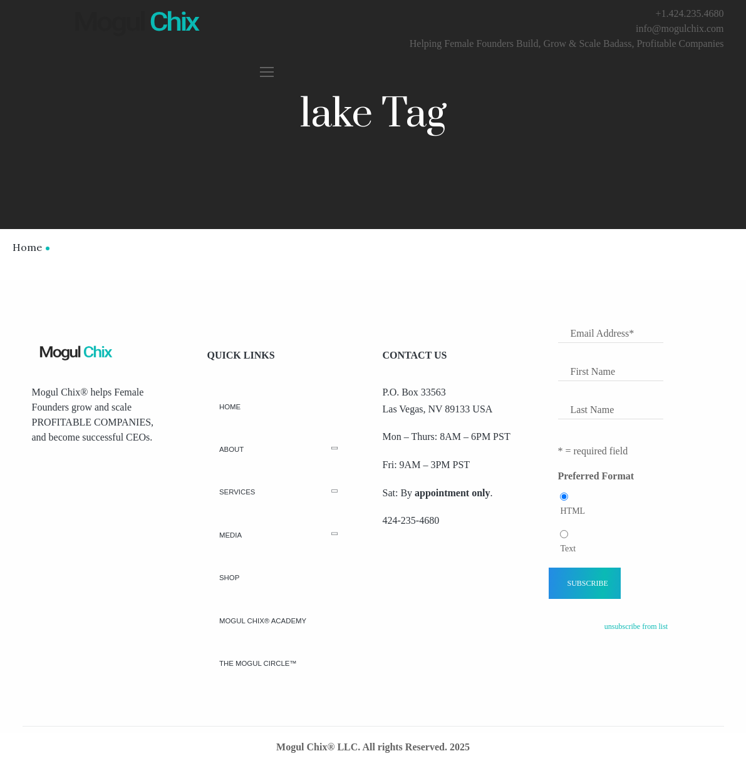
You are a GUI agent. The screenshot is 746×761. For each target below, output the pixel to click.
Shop (229, 578)
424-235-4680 (411, 520)
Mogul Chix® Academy (262, 620)
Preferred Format (596, 476)
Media (230, 535)
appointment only (452, 493)
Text (568, 548)
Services (237, 492)
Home (27, 247)
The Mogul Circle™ (258, 664)
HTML (573, 511)
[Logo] (75, 351)
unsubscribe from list (636, 626)
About (231, 450)
